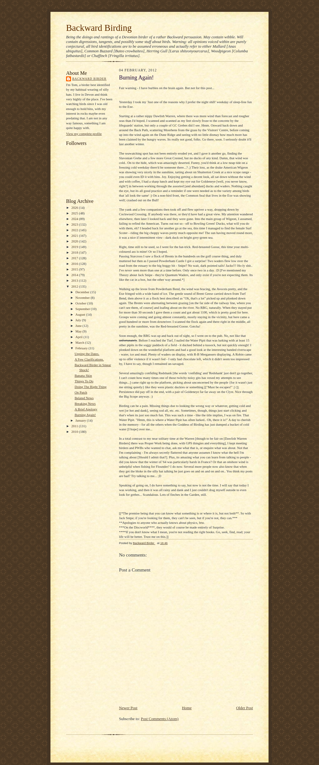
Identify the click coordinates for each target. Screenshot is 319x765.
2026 (75, 207)
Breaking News (85, 403)
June (79, 326)
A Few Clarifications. (89, 359)
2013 (75, 280)
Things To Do (83, 381)
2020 (75, 241)
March (80, 342)
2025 (75, 213)
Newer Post (128, 708)
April (79, 337)
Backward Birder (89, 78)
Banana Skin (83, 375)
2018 (75, 252)
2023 (75, 224)
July (78, 320)
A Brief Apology (85, 409)
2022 (75, 230)
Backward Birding (99, 28)
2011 (75, 426)
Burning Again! (85, 415)
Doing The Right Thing (90, 387)
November (83, 297)
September (83, 309)
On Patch (80, 392)
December (82, 292)
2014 (75, 275)
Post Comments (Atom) (160, 719)
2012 (75, 286)
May (79, 331)
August (80, 314)
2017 (75, 258)
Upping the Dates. (86, 354)
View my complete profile (84, 134)
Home (187, 708)
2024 (75, 219)
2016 (75, 263)
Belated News (83, 398)
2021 (75, 235)
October (81, 303)
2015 (75, 269)
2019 (75, 247)
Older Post (244, 708)
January (81, 420)
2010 (75, 431)
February (81, 348)
